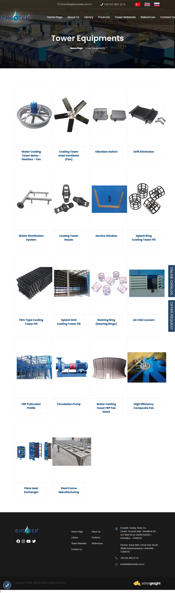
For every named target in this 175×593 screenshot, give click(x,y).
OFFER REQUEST (171, 316)
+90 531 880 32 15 (113, 4)
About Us (73, 17)
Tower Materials (125, 17)
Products (104, 17)
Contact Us (167, 17)
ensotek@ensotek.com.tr (75, 4)
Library (88, 17)
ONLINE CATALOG (171, 281)
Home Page (54, 17)
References (148, 17)
